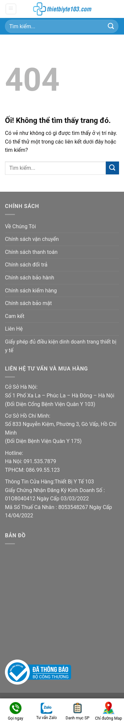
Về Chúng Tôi (20, 226)
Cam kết (14, 316)
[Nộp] (111, 26)
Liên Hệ (14, 329)
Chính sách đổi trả (26, 264)
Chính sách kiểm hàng (31, 290)
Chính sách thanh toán (31, 252)
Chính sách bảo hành (29, 277)
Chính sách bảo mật (28, 303)
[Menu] (11, 9)
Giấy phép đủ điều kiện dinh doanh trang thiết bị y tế (60, 346)
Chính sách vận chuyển (32, 239)
